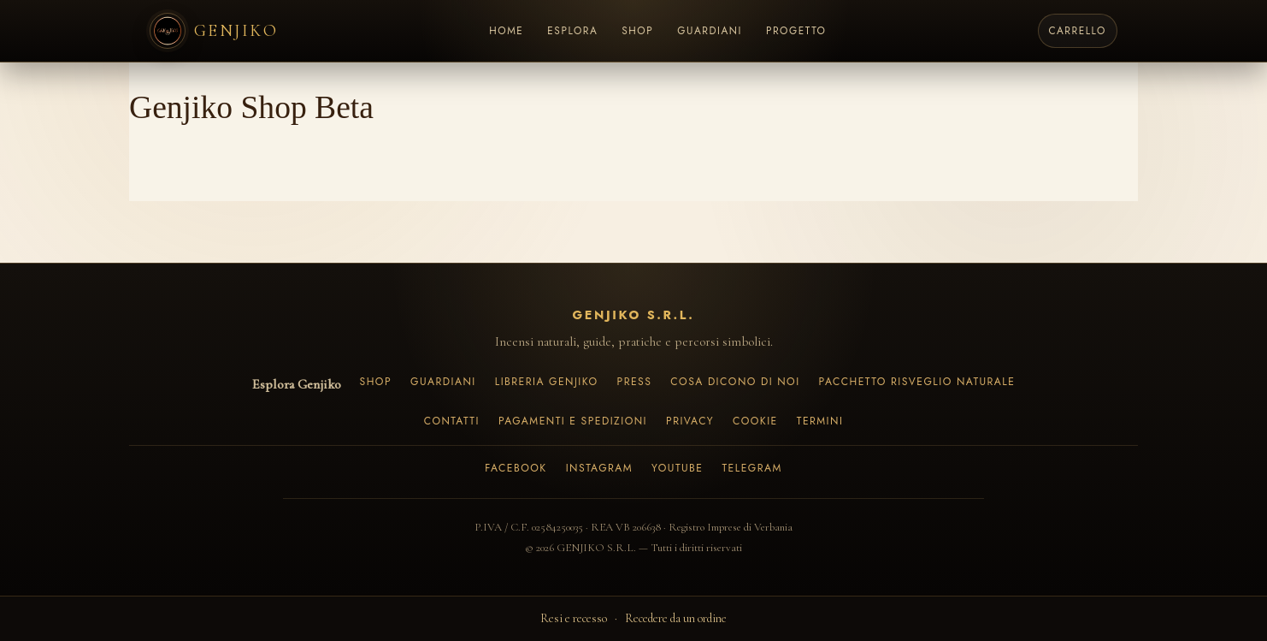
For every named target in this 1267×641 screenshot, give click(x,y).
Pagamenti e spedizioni (572, 421)
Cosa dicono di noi (734, 381)
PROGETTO (796, 30)
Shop (376, 381)
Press (634, 381)
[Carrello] (1077, 31)
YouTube (677, 468)
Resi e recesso (573, 618)
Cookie (755, 421)
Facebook (515, 468)
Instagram (599, 468)
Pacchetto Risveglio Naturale (917, 381)
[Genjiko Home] (214, 31)
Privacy (690, 421)
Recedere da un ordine (676, 618)
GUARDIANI (709, 30)
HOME (506, 30)
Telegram (751, 468)
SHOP (637, 30)
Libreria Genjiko (546, 381)
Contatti (452, 421)
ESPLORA (572, 30)
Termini (820, 421)
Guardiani (443, 381)
